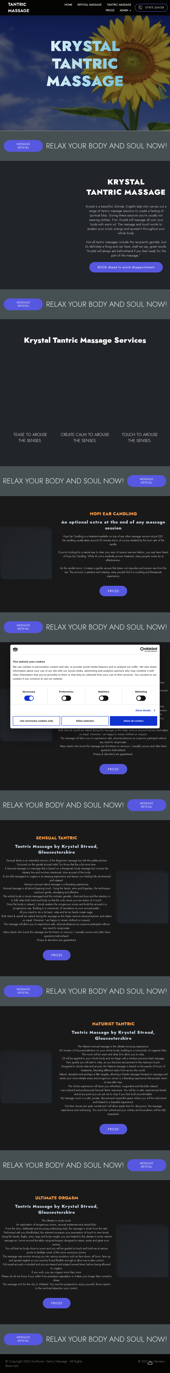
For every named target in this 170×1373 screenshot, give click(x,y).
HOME (68, 4)
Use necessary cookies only (36, 720)
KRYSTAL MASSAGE (90, 4)
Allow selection (85, 720)
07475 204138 (151, 7)
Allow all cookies (134, 720)
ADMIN (124, 9)
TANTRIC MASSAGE (28, 7)
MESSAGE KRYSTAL (23, 145)
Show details (143, 710)
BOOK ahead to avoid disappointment (126, 267)
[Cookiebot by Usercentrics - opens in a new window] (142, 649)
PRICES (110, 9)
